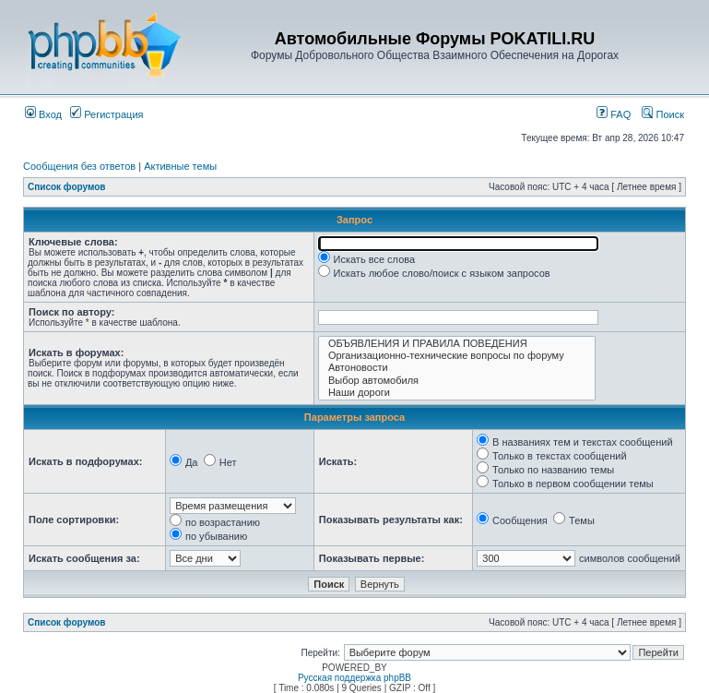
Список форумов (67, 187)
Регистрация (106, 114)
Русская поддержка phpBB (354, 678)
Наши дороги (457, 393)
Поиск (663, 114)
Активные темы (180, 166)
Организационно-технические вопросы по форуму (457, 356)
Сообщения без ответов (79, 166)
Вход (43, 114)
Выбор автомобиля (457, 381)
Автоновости (457, 368)
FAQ (614, 114)
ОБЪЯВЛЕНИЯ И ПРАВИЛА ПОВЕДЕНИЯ (457, 344)
